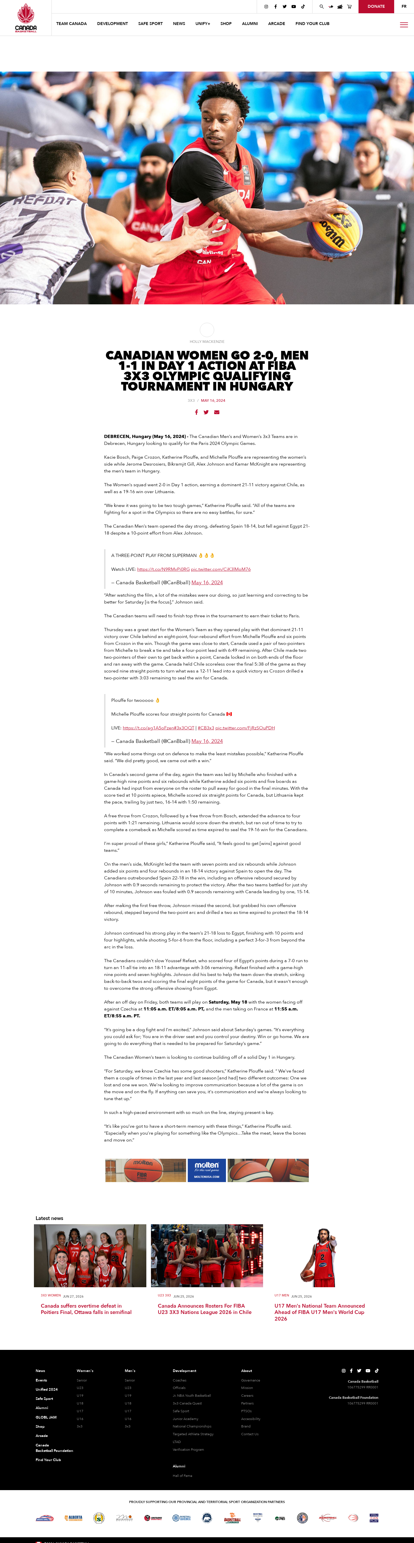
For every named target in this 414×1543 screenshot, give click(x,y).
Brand (246, 1426)
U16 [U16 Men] (128, 1419)
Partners (247, 1403)
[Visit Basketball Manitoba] (124, 1518)
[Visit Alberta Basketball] (73, 1518)
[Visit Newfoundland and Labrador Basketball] (302, 1518)
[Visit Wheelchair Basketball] (353, 1518)
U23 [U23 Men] (128, 1388)
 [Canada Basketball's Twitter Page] (285, 7)
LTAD (177, 1442)
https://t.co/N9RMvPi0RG (163, 569)
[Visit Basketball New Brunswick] (232, 1518)
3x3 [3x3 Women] (80, 1426)
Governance (250, 1380)
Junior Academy (185, 1419)
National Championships (192, 1426)
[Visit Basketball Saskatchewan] (99, 1518)
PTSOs (246, 1411)
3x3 (191, 401)
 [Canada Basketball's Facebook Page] (275, 7)
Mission (247, 1388)
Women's (85, 1370)
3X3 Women (51, 1295)
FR (404, 6)
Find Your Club (48, 1460)
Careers (247, 1395)
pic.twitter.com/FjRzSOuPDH (245, 728)
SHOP (226, 23)
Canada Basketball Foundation (49, 1448)
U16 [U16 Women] (80, 1419)
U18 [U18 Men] (128, 1403)
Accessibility (250, 1419)
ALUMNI (250, 23)
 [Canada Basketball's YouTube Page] (294, 7)
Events (41, 1380)
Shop (40, 1426)
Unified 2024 (47, 1389)
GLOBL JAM (46, 1417)
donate (376, 6)
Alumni (42, 1408)
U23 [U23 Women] (80, 1388)
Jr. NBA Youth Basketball (192, 1395)
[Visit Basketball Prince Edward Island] (280, 1518)
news (179, 23)
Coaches (179, 1380)
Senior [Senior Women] (82, 1380)
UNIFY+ (202, 23)
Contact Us (249, 1434)
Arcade (42, 1435)
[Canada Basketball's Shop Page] (349, 6)
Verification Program (188, 1449)
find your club (312, 23)
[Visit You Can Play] (374, 1518)
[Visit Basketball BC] (45, 1518)
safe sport (150, 23)
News (40, 1370)
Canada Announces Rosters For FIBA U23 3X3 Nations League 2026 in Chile (205, 1309)
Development (184, 1370)
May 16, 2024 (207, 582)
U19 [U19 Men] (128, 1395)
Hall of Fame (182, 1475)
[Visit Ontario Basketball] (153, 1518)
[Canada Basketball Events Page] (340, 6)
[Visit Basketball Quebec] (181, 1518)
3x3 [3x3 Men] (128, 1426)
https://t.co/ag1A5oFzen (148, 728)
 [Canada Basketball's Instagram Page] (266, 7)
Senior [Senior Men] (130, 1380)
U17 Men (282, 1295)
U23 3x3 (164, 1295)
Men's (130, 1370)
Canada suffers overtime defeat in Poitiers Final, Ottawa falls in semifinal (86, 1309)
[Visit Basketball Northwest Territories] (207, 1518)
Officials (179, 1388)
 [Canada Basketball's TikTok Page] (303, 7)
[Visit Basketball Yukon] (328, 1518)
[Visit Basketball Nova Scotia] (258, 1518)
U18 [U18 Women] (80, 1403)
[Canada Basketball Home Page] (25, 18)
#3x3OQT (184, 728)
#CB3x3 (206, 728)
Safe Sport (44, 1398)
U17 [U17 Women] (80, 1411)
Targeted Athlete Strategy (193, 1434)
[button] (72, 25)
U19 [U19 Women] (80, 1395)
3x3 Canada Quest (187, 1403)
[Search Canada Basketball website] (321, 6)
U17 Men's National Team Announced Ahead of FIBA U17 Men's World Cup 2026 (320, 1313)
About (246, 1370)
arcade (276, 23)
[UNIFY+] (331, 6)
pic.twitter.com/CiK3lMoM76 (221, 569)
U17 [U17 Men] (128, 1411)
